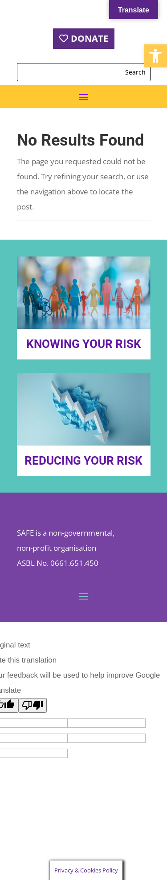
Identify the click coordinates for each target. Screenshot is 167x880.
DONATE (89, 38)
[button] (155, 55)
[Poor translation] (32, 705)
